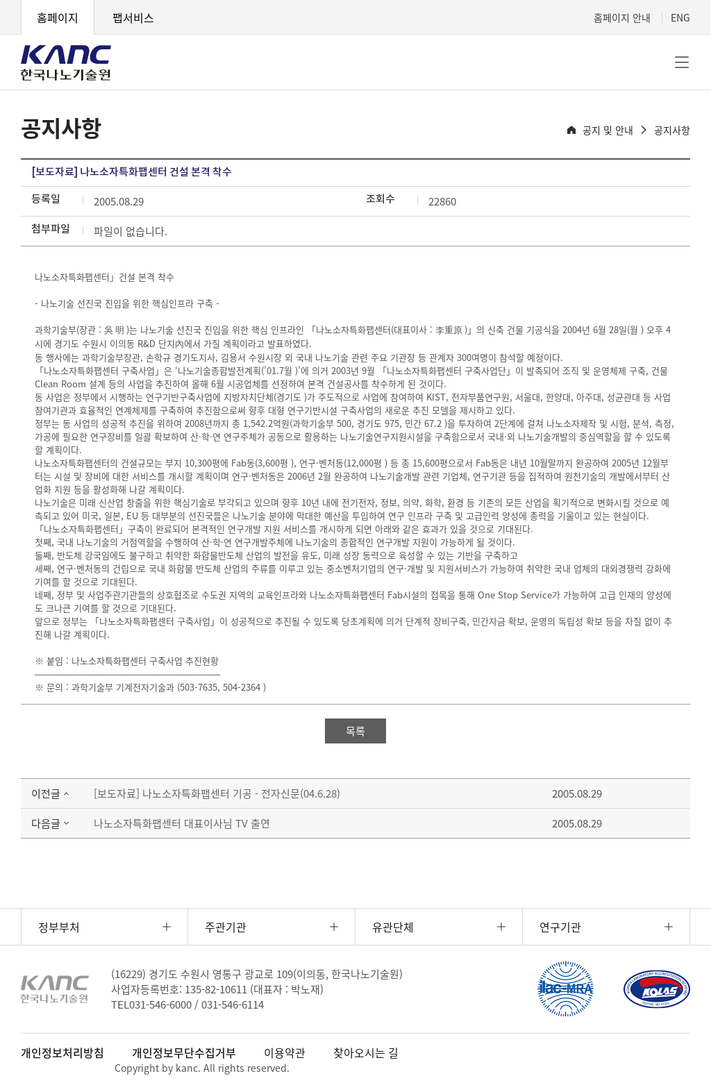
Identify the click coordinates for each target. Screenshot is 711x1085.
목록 (355, 731)
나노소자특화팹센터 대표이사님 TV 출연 (182, 823)
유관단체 (393, 926)
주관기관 (225, 926)
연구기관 (560, 926)
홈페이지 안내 (622, 17)
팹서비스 (133, 17)
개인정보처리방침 (62, 1052)
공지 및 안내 (608, 130)
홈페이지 (57, 17)
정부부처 (59, 926)
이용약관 (285, 1052)
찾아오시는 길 (366, 1052)
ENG (680, 17)
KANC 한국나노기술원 (66, 62)
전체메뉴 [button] (682, 62)
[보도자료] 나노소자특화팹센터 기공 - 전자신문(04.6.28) (217, 793)
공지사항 (672, 130)
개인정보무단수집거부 (184, 1052)
